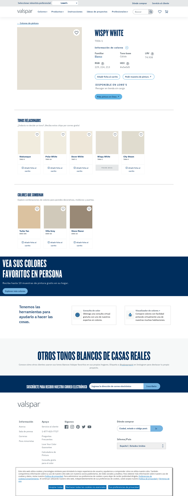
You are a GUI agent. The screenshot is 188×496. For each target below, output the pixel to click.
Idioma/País (124, 439)
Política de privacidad (54, 476)
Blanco (98, 56)
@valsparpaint (126, 364)
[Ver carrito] (166, 11)
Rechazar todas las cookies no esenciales (86, 487)
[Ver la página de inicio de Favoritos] (160, 11)
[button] (151, 54)
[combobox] (141, 11)
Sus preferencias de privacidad (124, 487)
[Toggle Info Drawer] (127, 48)
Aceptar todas (56, 487)
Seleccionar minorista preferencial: (34, 3)
